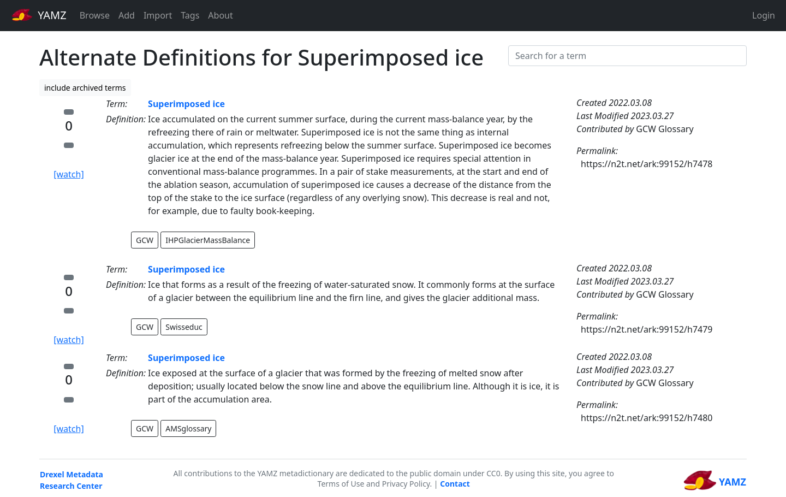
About (220, 15)
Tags (190, 15)
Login (763, 15)
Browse (95, 15)
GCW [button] (144, 240)
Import (158, 15)
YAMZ (39, 14)
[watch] (68, 174)
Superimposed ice (186, 104)
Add (126, 15)
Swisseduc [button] (184, 327)
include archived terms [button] (85, 87)
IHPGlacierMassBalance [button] (207, 240)
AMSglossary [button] (188, 428)
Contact (455, 483)
